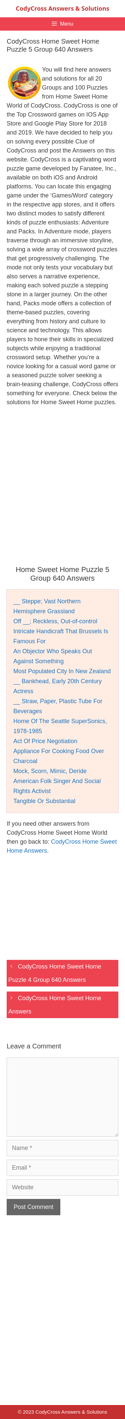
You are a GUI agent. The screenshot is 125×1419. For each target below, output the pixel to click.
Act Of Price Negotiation (45, 741)
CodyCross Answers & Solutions (62, 8)
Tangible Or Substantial (44, 801)
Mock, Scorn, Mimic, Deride (50, 771)
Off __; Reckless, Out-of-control (55, 621)
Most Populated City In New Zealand (62, 671)
